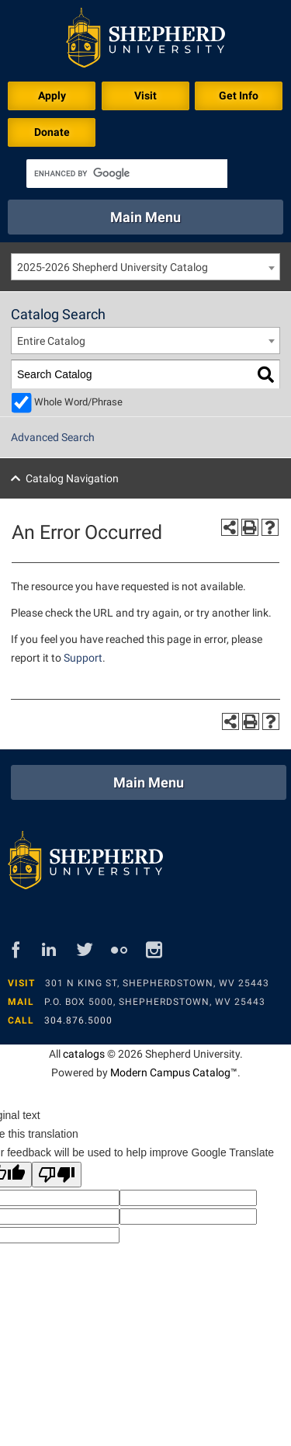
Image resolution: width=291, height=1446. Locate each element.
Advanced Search (53, 437)
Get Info (238, 95)
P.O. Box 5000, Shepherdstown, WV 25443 (154, 1001)
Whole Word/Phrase (78, 402)
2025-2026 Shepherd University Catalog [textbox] (112, 267)
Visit (145, 95)
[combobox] (145, 266)
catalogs (84, 1054)
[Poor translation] (56, 1174)
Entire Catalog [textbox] (51, 341)
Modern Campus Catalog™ (173, 1072)
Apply (52, 95)
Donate (52, 132)
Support (83, 658)
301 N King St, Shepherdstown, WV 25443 (157, 983)
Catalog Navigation (72, 478)
